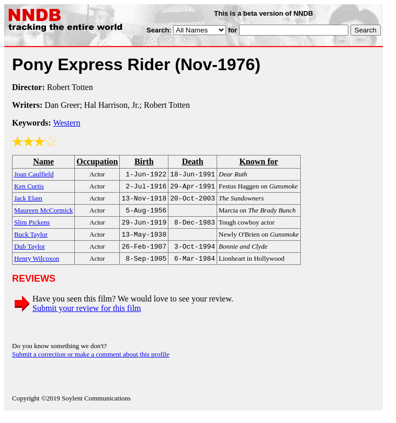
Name (43, 161)
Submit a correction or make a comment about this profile (90, 362)
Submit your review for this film (86, 316)
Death (192, 161)
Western (66, 122)
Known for (258, 161)
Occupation (97, 161)
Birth (143, 161)
